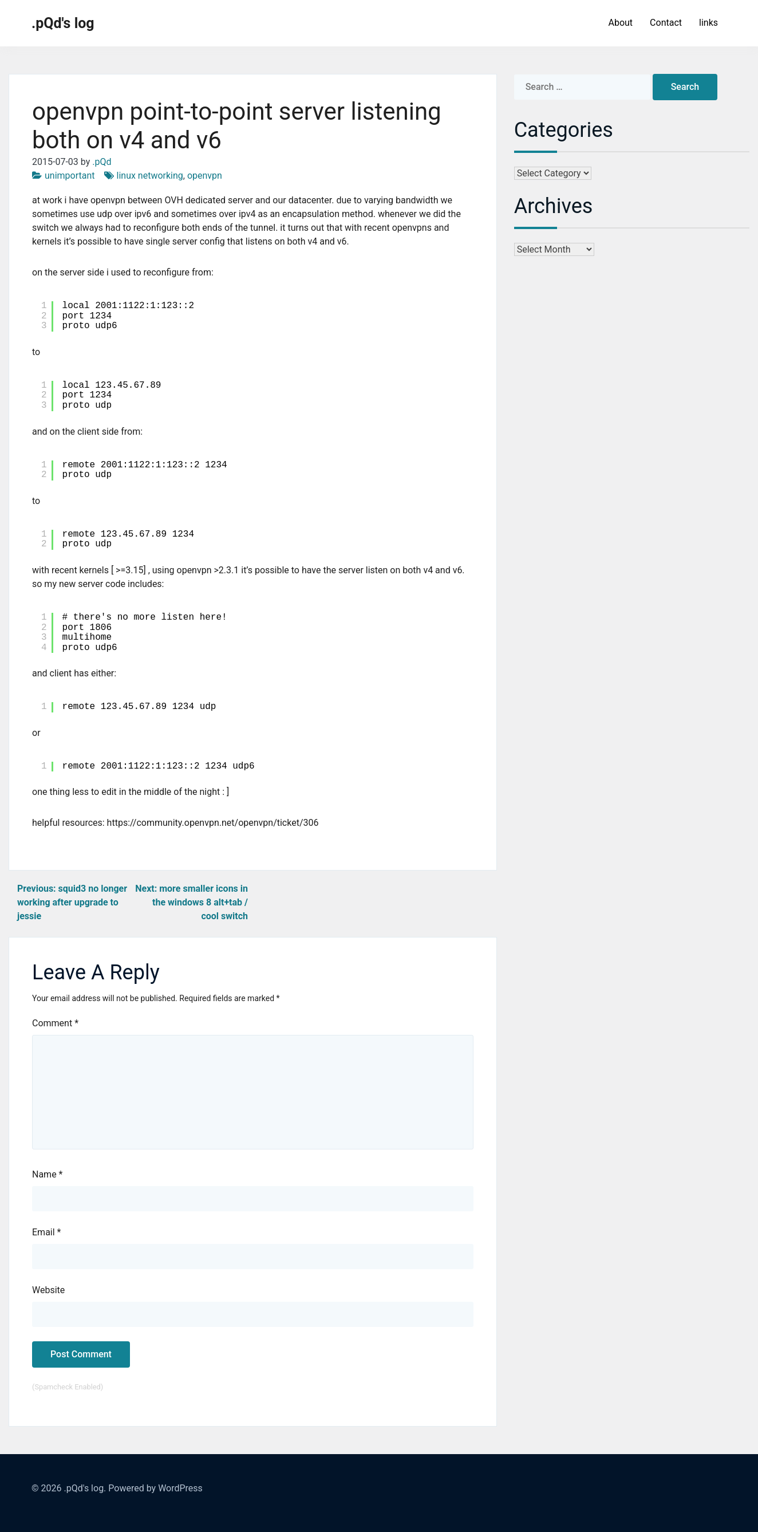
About (620, 22)
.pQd (101, 161)
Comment (55, 1023)
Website (48, 1290)
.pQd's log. (85, 1488)
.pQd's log (62, 23)
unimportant (70, 175)
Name (47, 1174)
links (708, 22)
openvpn (204, 175)
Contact (666, 22)
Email (46, 1232)
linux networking (150, 175)
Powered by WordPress (155, 1488)
